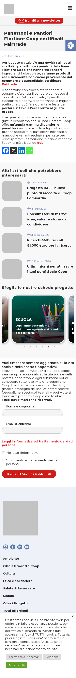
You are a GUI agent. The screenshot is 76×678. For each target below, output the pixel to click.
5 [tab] (49, 347)
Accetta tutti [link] (17, 665)
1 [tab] (24, 347)
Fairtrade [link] (9, 84)
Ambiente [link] (11, 558)
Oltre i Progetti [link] (15, 603)
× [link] (72, 616)
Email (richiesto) (36, 428)
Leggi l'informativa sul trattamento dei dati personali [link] (37, 443)
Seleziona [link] (52, 656)
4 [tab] (43, 347)
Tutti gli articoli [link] (15, 611)
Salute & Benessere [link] (19, 588)
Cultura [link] (9, 573)
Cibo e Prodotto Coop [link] (21, 566)
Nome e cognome (36, 410)
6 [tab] (55, 347)
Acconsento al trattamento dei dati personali (30, 462)
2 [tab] (30, 347)
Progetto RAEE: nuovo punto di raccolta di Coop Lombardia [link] (49, 193)
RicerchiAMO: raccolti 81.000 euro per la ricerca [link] (49, 242)
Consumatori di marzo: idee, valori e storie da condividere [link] (47, 219)
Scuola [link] (8, 596)
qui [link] (39, 143)
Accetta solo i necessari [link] (24, 656)
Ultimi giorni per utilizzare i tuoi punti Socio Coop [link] (50, 269)
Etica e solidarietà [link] (17, 581)
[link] (70, 45)
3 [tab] (36, 347)
